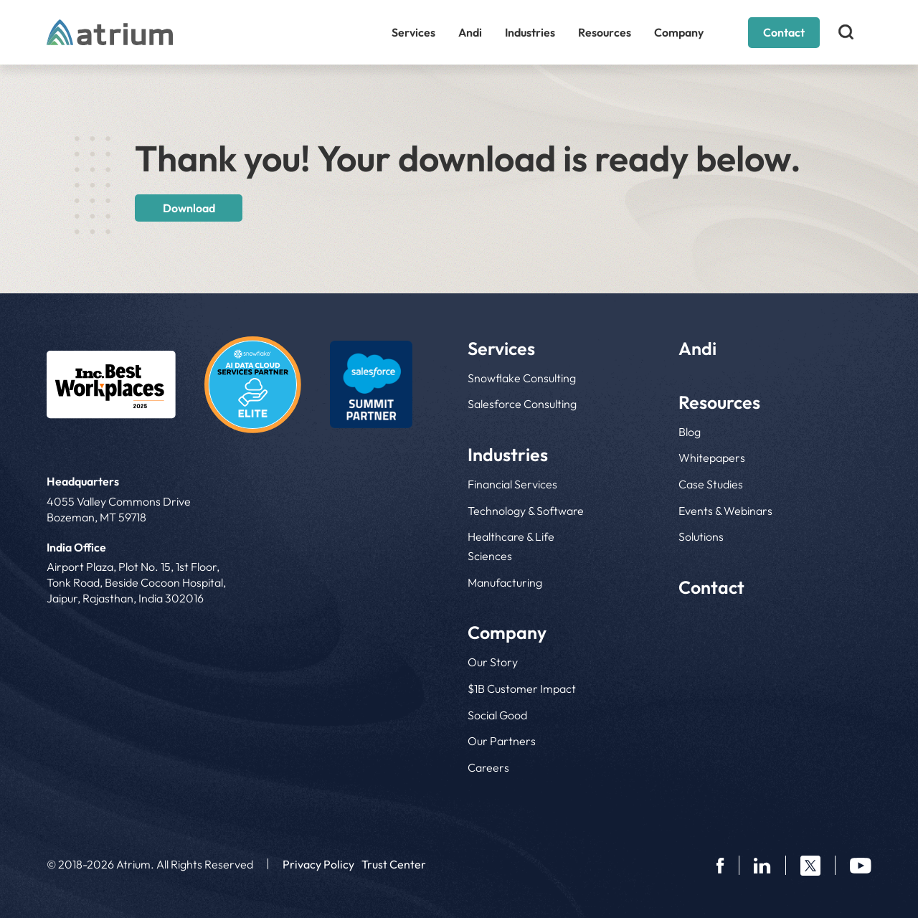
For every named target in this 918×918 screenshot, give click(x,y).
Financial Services (512, 484)
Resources (604, 32)
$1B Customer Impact (522, 688)
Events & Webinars (725, 510)
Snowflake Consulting (522, 378)
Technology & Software (526, 510)
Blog (689, 432)
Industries (530, 32)
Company (679, 32)
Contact (784, 32)
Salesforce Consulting (522, 404)
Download (189, 208)
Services (413, 32)
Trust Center (393, 864)
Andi (470, 32)
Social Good (497, 715)
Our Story (493, 662)
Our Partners (502, 741)
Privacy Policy (318, 864)
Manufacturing (505, 582)
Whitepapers (711, 457)
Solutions (701, 536)
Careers (488, 767)
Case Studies (710, 484)
